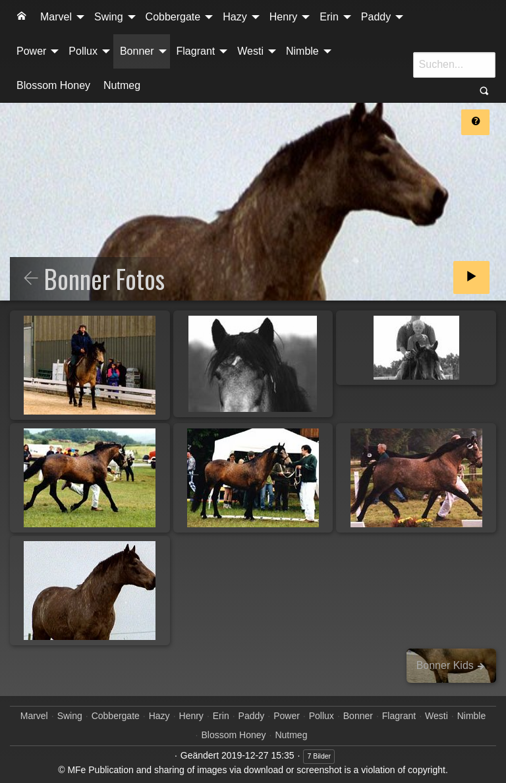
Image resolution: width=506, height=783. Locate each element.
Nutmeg (121, 85)
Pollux (83, 51)
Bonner (137, 51)
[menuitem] (22, 17)
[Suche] (454, 64)
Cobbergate (173, 16)
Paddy (376, 16)
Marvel (56, 16)
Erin (329, 16)
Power (31, 51)
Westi (250, 51)
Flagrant (196, 51)
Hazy (234, 16)
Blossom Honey (53, 85)
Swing (108, 16)
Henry (283, 16)
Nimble (302, 51)
